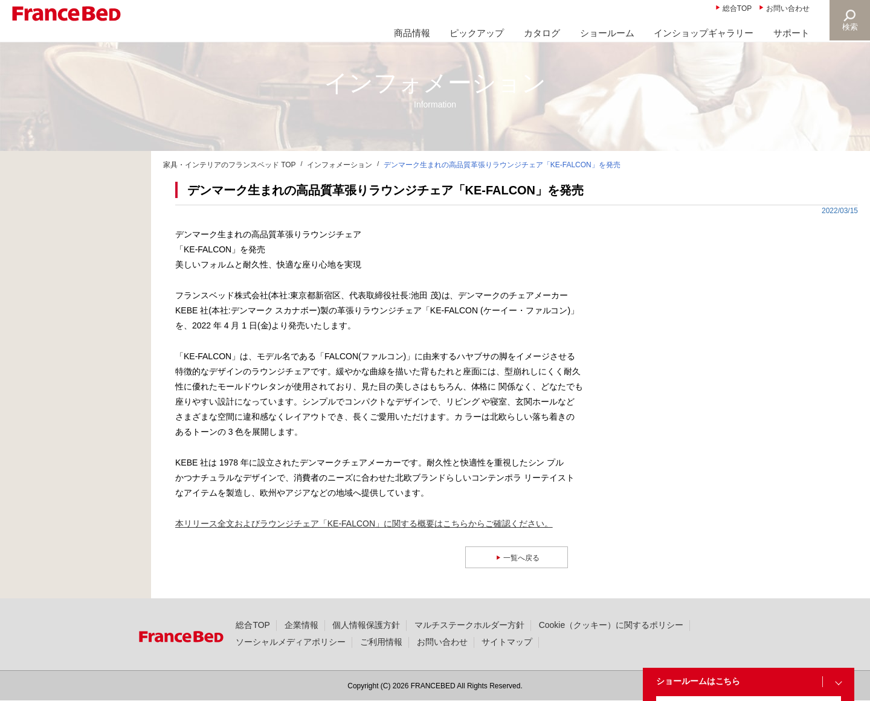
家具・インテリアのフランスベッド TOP (229, 165)
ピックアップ (477, 33)
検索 (849, 26)
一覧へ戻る (523, 557)
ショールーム (607, 33)
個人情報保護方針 (366, 625)
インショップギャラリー (703, 33)
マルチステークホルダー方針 (469, 625)
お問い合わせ (788, 8)
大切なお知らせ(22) (55, 223)
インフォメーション (339, 165)
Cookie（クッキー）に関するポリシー (611, 625)
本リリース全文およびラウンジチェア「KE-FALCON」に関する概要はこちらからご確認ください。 (364, 523)
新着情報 (35, 165)
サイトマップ (507, 642)
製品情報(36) (42, 281)
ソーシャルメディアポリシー (291, 642)
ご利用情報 (381, 642)
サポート (791, 33)
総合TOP (737, 8)
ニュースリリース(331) (62, 252)
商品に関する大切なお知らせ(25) (80, 194)
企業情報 (301, 625)
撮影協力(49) (42, 310)
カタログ (542, 33)
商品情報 (412, 33)
